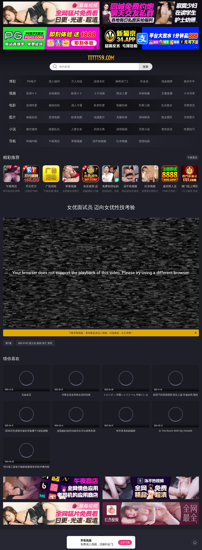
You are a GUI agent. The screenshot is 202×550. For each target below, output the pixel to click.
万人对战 (76, 81)
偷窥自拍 (31, 117)
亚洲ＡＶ (31, 93)
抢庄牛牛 (189, 81)
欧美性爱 (99, 105)
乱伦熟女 (166, 105)
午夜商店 (54, 141)
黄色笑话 (166, 129)
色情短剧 (144, 141)
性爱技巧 (189, 129)
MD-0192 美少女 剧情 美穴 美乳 (35, 343)
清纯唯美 (144, 117)
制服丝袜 (121, 105)
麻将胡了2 (122, 81)
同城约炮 (31, 141)
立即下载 (125, 542)
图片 (12, 117)
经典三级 (144, 105)
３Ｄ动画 (99, 93)
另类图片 (189, 117)
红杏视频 (121, 141)
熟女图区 (166, 117)
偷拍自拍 (54, 105)
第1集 (8, 343)
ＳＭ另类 (189, 93)
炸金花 (144, 81)
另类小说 (144, 129)
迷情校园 (121, 129)
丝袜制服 (144, 93)
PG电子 (31, 81)
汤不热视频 (99, 141)
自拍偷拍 (54, 93)
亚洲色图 (54, 117)
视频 (12, 93)
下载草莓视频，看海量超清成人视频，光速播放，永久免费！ (133, 333)
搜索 (145, 66)
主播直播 (166, 93)
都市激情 (31, 129)
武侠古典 (99, 129)
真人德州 (54, 81)
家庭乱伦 (54, 129)
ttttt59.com (101, 57)
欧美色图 (76, 117)
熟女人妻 (121, 93)
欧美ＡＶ (76, 93)
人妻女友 (76, 129)
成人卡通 (76, 105)
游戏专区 (99, 81)
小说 (12, 129)
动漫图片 (99, 117)
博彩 (12, 81)
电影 (12, 105)
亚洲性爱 (31, 105)
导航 (12, 141)
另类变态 (189, 105)
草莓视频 (76, 141)
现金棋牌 (166, 81)
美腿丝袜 (121, 117)
